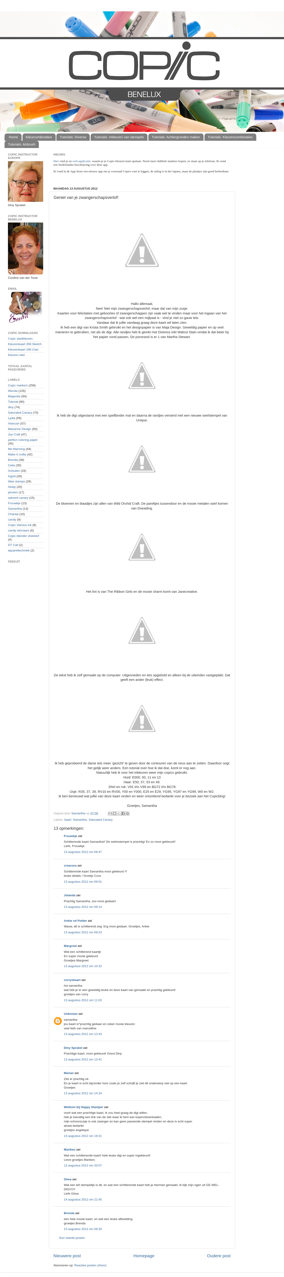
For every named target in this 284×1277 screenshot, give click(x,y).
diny (11, 407)
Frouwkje (70, 836)
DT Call (13, 545)
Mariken (69, 1149)
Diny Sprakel (73, 1048)
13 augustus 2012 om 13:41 (83, 1059)
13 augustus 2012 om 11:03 (83, 1000)
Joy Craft (14, 434)
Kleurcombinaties (39, 137)
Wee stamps (16, 481)
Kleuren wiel (16, 355)
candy (12, 519)
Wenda (13, 391)
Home (13, 137)
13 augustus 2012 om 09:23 (83, 932)
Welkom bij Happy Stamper (83, 1107)
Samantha (80, 819)
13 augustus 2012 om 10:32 (83, 966)
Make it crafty (17, 454)
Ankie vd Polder (75, 920)
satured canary (18, 497)
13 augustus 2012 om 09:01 (83, 881)
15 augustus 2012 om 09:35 (83, 1229)
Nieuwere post (67, 1255)
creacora (70, 865)
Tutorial (13, 401)
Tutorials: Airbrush (21, 144)
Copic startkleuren (20, 338)
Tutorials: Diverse (73, 137)
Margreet (70, 946)
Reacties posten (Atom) (90, 1265)
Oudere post (219, 1255)
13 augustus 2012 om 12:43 (83, 1034)
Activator (14, 470)
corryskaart (72, 980)
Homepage (143, 1255)
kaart (67, 819)
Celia (11, 465)
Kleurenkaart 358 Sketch (25, 344)
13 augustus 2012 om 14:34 (83, 1093)
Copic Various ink (20, 525)
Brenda (69, 1213)
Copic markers (18, 385)
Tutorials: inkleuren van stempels (119, 137)
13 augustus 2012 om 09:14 (83, 907)
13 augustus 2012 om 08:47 (83, 852)
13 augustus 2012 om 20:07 (83, 1165)
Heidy (12, 487)
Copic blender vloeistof (23, 536)
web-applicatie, (81, 161)
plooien (13, 492)
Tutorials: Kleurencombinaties (230, 137)
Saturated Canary (101, 819)
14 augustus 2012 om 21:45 (83, 1199)
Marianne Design (19, 429)
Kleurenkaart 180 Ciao (23, 349)
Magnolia (14, 396)
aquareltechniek (19, 550)
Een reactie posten (72, 1238)
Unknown (71, 1013)
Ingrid (12, 476)
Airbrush (13, 423)
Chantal (13, 514)
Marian (69, 1073)
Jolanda (69, 895)
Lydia (11, 418)
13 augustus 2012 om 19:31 (83, 1136)
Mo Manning (16, 449)
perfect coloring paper (23, 440)
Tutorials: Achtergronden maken (176, 137)
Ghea (68, 1179)
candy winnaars (18, 530)
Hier (56, 161)
